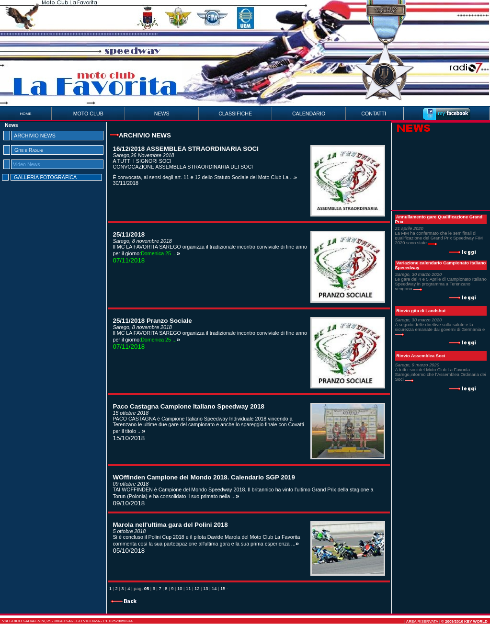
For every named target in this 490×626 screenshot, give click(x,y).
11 (188, 588)
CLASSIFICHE (235, 113)
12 (196, 588)
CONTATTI (373, 113)
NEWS (162, 113)
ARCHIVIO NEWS (34, 135)
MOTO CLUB (88, 113)
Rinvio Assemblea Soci (420, 355)
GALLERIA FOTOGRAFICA (45, 177)
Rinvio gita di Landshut (420, 310)
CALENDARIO (308, 113)
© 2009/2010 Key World (464, 621)
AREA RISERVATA (422, 621)
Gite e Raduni (28, 150)
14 (214, 588)
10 (179, 588)
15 (222, 588)
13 (205, 588)
